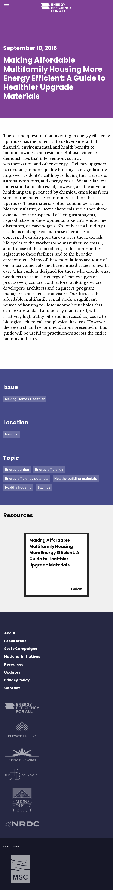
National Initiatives (22, 656)
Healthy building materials (75, 478)
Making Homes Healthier (25, 399)
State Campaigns (20, 648)
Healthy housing (18, 487)
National (11, 434)
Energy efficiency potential (27, 478)
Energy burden (17, 469)
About (10, 633)
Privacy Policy (17, 680)
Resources (13, 664)
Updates (12, 672)
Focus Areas (15, 640)
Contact (12, 688)
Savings (44, 487)
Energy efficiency (49, 469)
